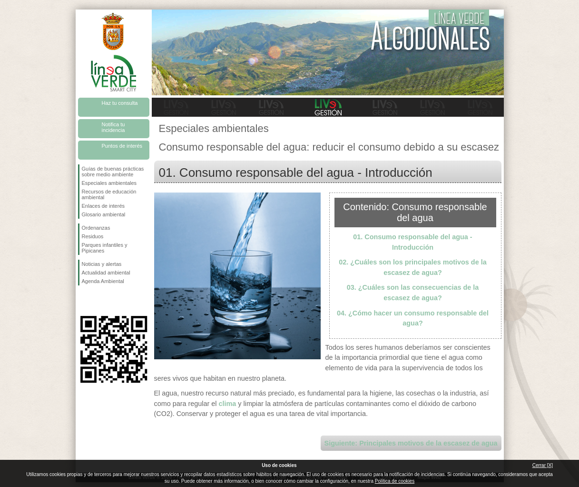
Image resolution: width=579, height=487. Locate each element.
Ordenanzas (96, 228)
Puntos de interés (122, 146)
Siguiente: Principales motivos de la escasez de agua (411, 443)
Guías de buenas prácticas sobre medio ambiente (113, 171)
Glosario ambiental (104, 214)
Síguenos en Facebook (83, 300)
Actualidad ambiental (106, 272)
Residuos (93, 236)
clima (227, 403)
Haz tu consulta (120, 103)
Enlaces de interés (103, 206)
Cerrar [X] (542, 465)
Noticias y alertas (102, 264)
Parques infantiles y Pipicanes (105, 248)
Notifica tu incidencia (113, 127)
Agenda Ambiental (103, 281)
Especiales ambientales (109, 183)
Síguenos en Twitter (99, 300)
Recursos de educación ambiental (109, 194)
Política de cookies (394, 481)
